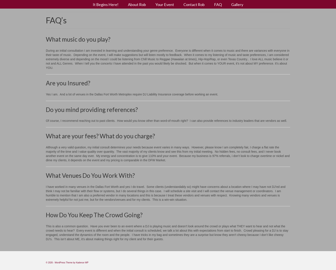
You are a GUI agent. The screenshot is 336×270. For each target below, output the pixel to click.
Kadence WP (82, 262)
